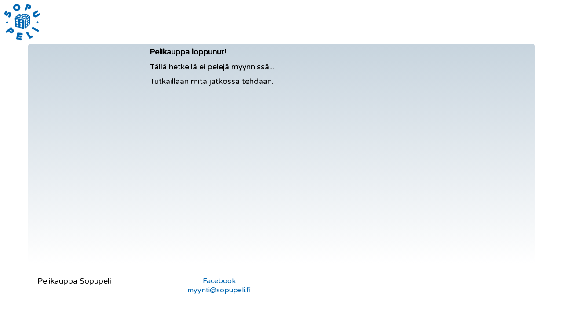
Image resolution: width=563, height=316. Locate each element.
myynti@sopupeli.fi (219, 290)
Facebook (219, 280)
